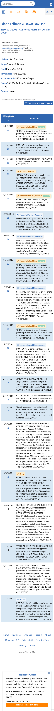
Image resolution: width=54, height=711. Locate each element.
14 (8, 239)
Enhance (28, 635)
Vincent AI (28, 640)
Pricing (38, 635)
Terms (32, 645)
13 (8, 263)
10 (8, 348)
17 (8, 174)
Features (16, 635)
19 (8, 149)
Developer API (12, 640)
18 (8, 163)
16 (8, 198)
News (6, 635)
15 (8, 217)
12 (8, 291)
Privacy (22, 645)
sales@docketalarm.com (12, 48)
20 (8, 130)
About (48, 635)
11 (8, 329)
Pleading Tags (42, 640)
